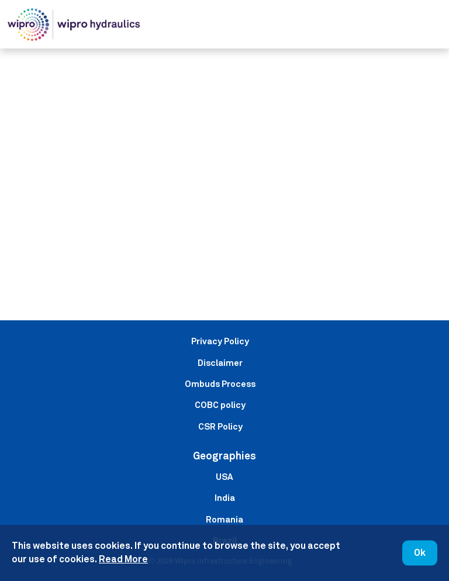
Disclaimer (220, 362)
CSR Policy (220, 426)
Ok (420, 553)
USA (224, 476)
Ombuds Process (220, 383)
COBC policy (220, 404)
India (225, 497)
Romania (224, 519)
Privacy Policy (220, 341)
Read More (123, 559)
